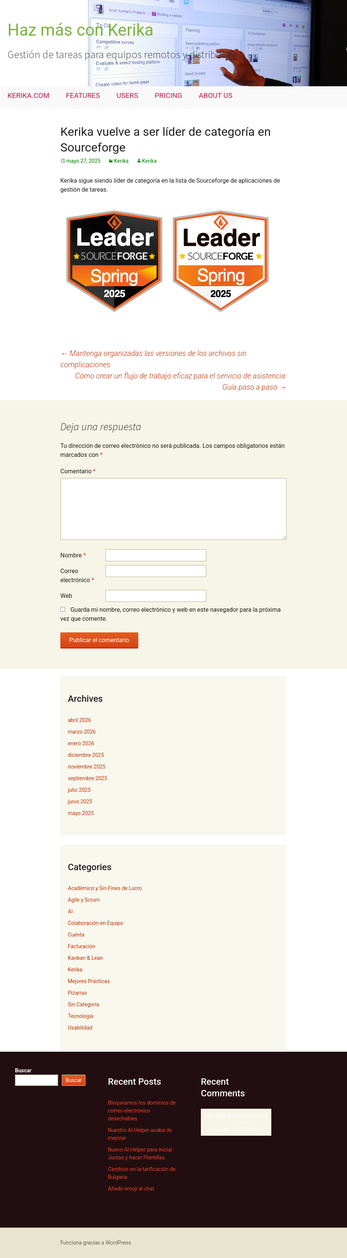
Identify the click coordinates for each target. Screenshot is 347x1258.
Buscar (23, 1070)
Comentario (78, 471)
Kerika (121, 161)
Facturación (81, 946)
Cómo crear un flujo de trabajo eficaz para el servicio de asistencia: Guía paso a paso (181, 381)
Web (66, 595)
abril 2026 (79, 720)
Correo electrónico (77, 575)
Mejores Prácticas (89, 981)
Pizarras (77, 993)
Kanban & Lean (85, 958)
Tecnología (80, 1016)
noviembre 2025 (86, 767)
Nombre (73, 555)
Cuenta (76, 935)
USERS (127, 95)
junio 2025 (80, 802)
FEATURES (83, 95)
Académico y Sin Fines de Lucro (105, 888)
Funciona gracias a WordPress (95, 1243)
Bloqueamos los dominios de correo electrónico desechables (142, 1110)
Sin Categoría (83, 1004)
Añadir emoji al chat (131, 1189)
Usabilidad (80, 1028)
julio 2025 (79, 790)
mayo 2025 (81, 813)
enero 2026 (81, 743)
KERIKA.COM (28, 95)
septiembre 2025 (87, 778)
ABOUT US (215, 95)
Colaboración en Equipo (95, 923)
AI (70, 911)
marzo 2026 (82, 732)
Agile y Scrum (84, 900)
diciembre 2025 (86, 755)
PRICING (168, 95)
